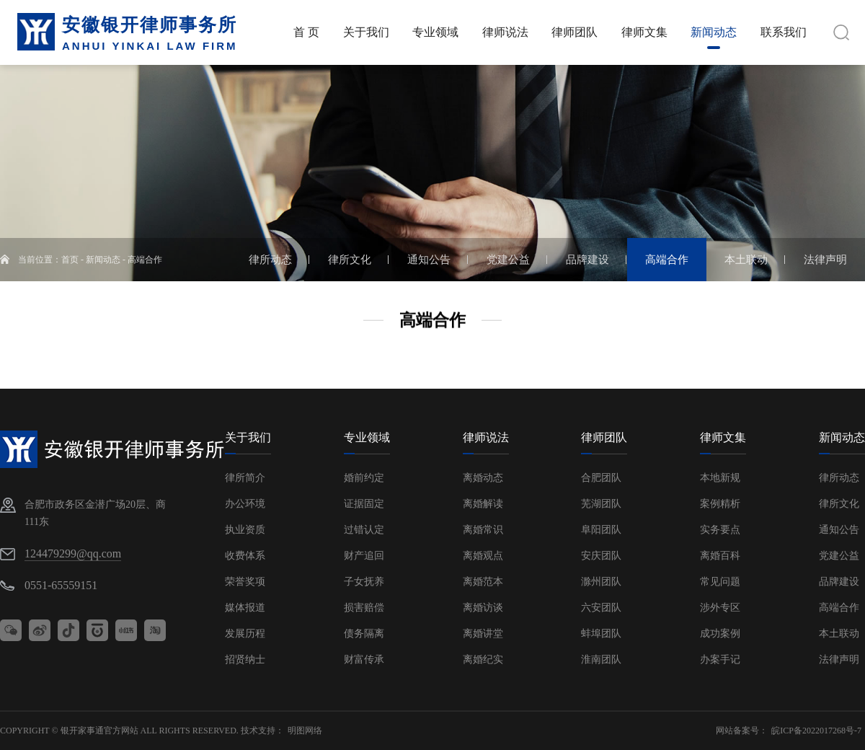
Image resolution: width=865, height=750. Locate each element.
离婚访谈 (483, 607)
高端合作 (145, 260)
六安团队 (601, 607)
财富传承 (364, 659)
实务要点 (720, 529)
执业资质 (245, 529)
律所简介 (245, 477)
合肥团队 (601, 477)
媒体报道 (245, 607)
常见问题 (720, 581)
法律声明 (839, 659)
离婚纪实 (483, 659)
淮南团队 (601, 659)
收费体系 (245, 555)
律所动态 (839, 477)
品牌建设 (839, 581)
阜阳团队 (601, 529)
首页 (70, 260)
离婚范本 (483, 581)
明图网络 (305, 730)
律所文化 (839, 503)
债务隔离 (364, 633)
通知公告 (839, 529)
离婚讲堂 (483, 633)
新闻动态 (103, 260)
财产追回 (364, 555)
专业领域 (367, 437)
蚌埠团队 (601, 633)
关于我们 (248, 437)
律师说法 (486, 437)
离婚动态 (483, 477)
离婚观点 (483, 555)
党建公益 (839, 555)
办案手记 (720, 659)
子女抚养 (364, 581)
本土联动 (839, 633)
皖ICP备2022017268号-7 (816, 730)
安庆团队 (601, 555)
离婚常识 (483, 529)
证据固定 (364, 503)
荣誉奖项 (245, 581)
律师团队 (604, 437)
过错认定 (364, 529)
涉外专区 (720, 607)
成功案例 (720, 633)
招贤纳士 (245, 659)
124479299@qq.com (73, 553)
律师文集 (723, 437)
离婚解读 (483, 503)
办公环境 (245, 503)
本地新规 (720, 477)
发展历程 (245, 633)
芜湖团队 (601, 503)
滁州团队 (601, 581)
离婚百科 (720, 555)
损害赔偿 (364, 607)
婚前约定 (364, 477)
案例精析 (720, 503)
